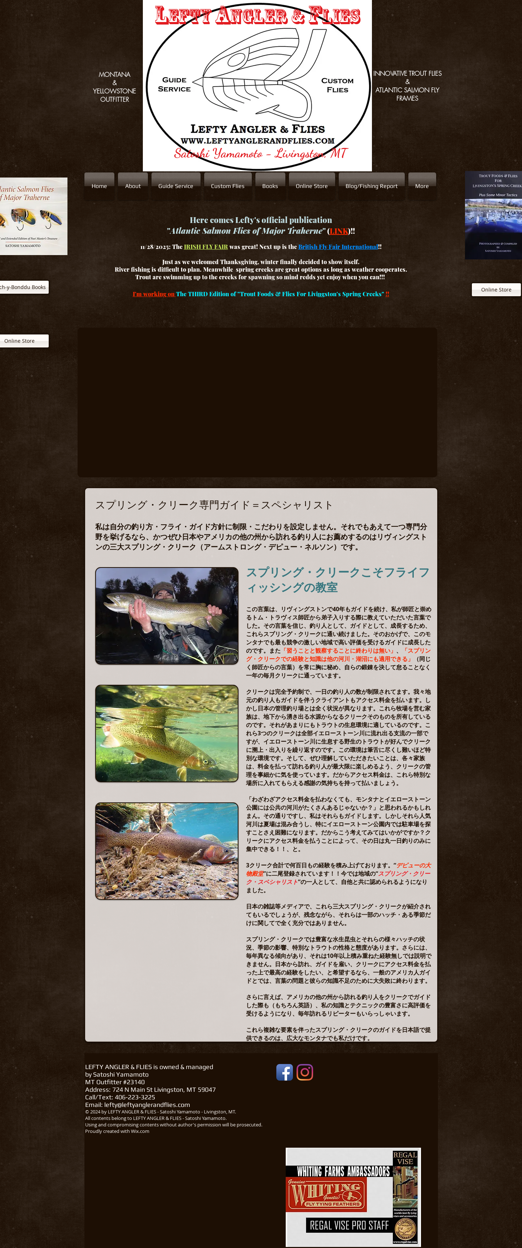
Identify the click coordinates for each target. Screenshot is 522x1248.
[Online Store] (496, 290)
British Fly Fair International (338, 246)
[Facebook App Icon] (284, 1072)
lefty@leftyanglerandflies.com (147, 1104)
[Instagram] (305, 1072)
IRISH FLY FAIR (206, 246)
